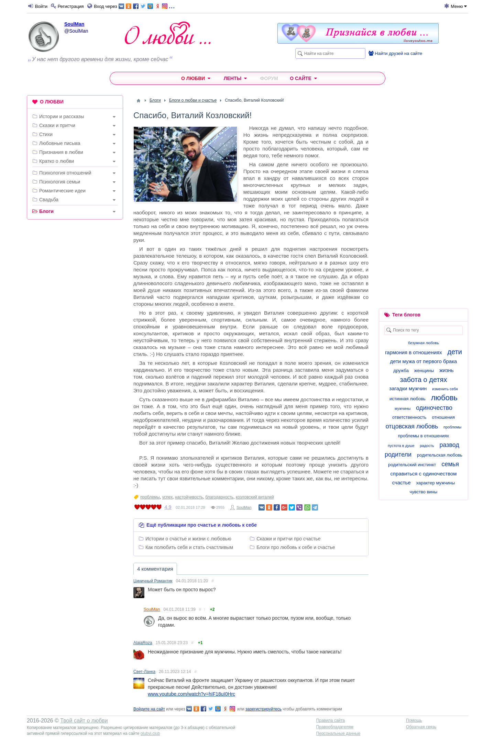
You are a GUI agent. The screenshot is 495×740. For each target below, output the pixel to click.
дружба (401, 370)
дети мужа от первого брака (423, 361)
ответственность (409, 417)
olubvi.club (150, 733)
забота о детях (423, 379)
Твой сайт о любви (84, 721)
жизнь (446, 370)
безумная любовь (423, 343)
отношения (443, 417)
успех (167, 497)
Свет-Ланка (144, 671)
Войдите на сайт (149, 709)
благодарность (219, 497)
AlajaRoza (142, 642)
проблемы (150, 497)
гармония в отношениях (413, 352)
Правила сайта (330, 720)
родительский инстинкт (412, 464)
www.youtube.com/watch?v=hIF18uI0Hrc (191, 694)
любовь (444, 397)
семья (450, 464)
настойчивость (189, 497)
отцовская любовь (412, 426)
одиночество (434, 407)
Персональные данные (338, 733)
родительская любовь (439, 455)
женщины (424, 370)
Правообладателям (334, 727)
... (147, 5)
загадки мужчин (408, 388)
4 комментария (155, 569)
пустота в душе (401, 446)
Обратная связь (421, 727)
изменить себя (445, 389)
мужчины (402, 408)
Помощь (414, 720)
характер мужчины (435, 482)
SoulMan (74, 24)
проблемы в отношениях (423, 435)
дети (455, 352)
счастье (401, 482)
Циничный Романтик (153, 581)
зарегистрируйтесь (263, 709)
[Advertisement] (75, 329)
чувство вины (424, 491)
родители (398, 454)
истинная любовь (407, 398)
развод (449, 444)
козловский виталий (255, 497)
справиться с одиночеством (423, 473)
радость (427, 446)
